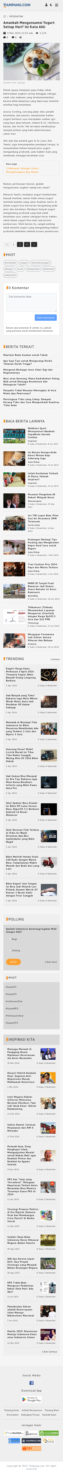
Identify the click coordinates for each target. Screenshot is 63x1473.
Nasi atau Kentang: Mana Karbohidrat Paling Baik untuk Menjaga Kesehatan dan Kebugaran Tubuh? (31, 381)
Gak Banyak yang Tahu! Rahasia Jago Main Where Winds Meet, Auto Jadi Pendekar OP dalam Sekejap (22, 701)
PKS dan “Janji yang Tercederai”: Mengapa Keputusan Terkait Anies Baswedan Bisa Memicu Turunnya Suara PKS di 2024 (22, 1187)
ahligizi (9, 268)
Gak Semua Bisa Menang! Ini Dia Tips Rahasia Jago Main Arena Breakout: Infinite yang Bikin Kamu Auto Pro (21, 782)
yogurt (24, 262)
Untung (14, 950)
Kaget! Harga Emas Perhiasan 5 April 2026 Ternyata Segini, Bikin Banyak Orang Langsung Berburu (21, 674)
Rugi (13, 939)
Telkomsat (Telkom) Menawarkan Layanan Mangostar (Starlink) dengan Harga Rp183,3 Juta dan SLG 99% (42, 613)
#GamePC (11, 986)
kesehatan (10, 262)
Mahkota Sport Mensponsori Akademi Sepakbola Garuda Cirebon (41, 433)
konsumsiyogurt (41, 262)
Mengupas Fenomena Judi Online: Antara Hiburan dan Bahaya (41, 637)
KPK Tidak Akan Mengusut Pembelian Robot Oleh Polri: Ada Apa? (20, 1287)
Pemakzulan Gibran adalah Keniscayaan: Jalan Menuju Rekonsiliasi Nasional (20, 1311)
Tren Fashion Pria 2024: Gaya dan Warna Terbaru (43, 566)
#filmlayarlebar (15, 1015)
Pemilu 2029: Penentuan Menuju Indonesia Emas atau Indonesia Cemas (22, 1334)
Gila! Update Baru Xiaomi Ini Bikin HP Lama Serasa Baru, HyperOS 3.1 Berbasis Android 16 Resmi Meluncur (22, 808)
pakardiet (10, 275)
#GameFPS (12, 1022)
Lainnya (55, 659)
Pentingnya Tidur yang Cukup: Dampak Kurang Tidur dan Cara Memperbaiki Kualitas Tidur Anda (31, 402)
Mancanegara (34, 501)
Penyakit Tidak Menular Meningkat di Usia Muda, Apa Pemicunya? (29, 392)
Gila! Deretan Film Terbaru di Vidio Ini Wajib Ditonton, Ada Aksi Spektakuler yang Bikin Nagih (22, 835)
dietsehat (48, 268)
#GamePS (11, 994)
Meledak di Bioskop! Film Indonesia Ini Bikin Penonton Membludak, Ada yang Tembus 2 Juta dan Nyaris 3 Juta (22, 728)
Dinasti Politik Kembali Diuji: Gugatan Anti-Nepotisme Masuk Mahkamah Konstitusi (21, 1077)
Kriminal (32, 644)
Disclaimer (13, 1414)
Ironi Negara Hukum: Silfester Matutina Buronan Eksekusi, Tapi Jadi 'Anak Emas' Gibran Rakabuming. (21, 1102)
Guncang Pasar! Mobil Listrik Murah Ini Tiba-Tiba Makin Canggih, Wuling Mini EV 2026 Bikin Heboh (22, 755)
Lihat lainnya (49, 1351)
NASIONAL (33, 596)
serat (20, 268)
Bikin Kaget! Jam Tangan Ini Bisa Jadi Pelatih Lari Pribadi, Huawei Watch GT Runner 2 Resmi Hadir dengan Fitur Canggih (22, 889)
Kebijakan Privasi (30, 1414)
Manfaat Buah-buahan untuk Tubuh (25, 354)
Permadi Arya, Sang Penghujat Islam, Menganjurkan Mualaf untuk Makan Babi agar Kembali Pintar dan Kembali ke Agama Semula (21, 1155)
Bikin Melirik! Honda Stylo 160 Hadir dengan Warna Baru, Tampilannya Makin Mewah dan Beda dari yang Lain (22, 862)
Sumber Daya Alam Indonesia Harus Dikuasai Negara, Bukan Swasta (23, 1239)
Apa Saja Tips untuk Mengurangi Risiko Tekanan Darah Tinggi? (27, 362)
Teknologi (33, 623)
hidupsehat (33, 268)
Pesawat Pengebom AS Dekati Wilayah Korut (41, 496)
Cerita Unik (34, 525)
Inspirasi (32, 441)
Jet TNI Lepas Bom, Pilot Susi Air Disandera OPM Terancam (43, 518)
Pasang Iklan (52, 1410)
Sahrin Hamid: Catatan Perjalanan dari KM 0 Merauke (21, 1127)
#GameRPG (12, 1008)
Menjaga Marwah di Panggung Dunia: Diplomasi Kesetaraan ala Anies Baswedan (21, 1054)
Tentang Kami (11, 1410)
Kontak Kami (49, 1414)
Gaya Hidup (34, 462)
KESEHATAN (16, 16)
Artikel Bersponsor (32, 1410)
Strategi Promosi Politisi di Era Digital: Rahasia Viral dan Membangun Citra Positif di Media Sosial (22, 1215)
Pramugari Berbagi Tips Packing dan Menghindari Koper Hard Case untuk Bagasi (43, 544)
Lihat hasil (51, 961)
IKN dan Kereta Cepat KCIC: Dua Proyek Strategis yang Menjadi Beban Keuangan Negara (22, 1263)
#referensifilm (14, 1001)
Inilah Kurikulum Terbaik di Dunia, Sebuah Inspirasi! (43, 476)
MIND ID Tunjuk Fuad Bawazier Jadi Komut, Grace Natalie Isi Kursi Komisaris (42, 588)
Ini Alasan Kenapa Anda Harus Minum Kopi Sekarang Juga (42, 455)
